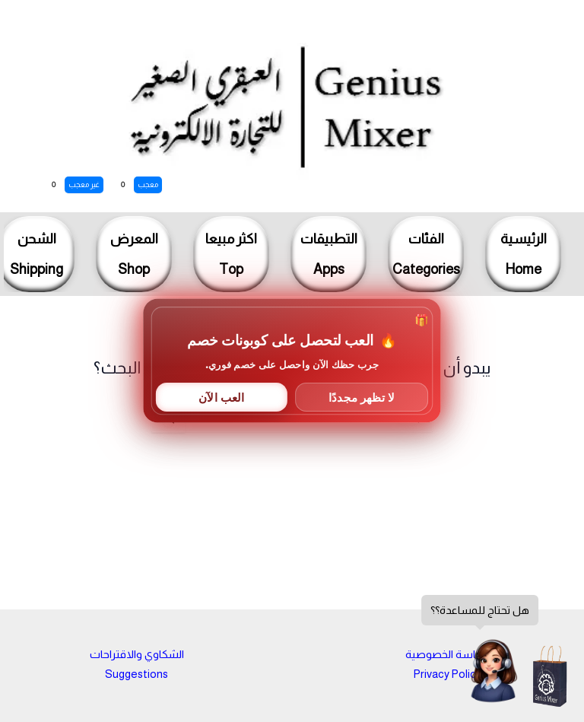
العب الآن (221, 397)
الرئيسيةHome (523, 254)
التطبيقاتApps (328, 254)
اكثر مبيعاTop (231, 254)
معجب (148, 184)
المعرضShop (134, 254)
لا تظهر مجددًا (361, 397)
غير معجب (84, 184)
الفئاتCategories (426, 254)
